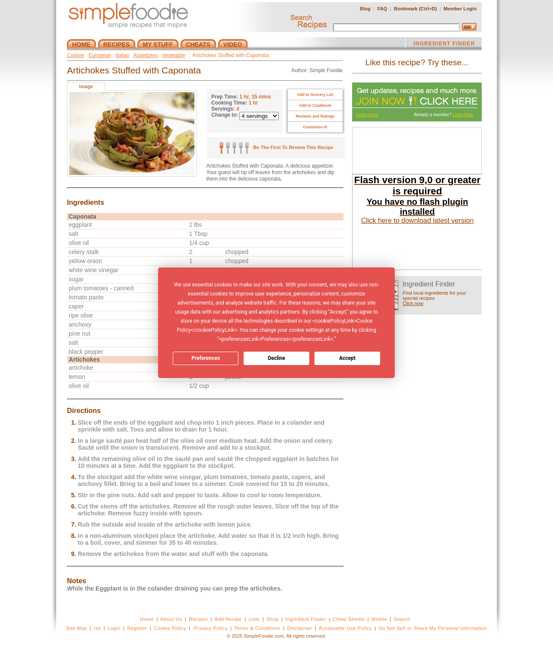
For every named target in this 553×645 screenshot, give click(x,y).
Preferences (205, 358)
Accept (347, 358)
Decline (276, 358)
